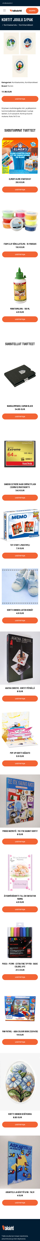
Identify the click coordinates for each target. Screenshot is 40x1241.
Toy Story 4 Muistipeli (20, 545)
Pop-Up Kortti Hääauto (20, 753)
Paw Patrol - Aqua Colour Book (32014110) (20, 1031)
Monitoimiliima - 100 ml (20, 308)
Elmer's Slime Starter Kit (20, 179)
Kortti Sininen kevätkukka (20, 1114)
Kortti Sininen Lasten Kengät (20, 610)
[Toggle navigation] (4, 10)
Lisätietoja (20, 99)
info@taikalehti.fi (7, 3)
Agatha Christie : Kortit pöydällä (20, 688)
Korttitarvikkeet (26, 25)
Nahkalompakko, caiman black (20, 406)
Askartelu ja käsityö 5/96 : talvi (20, 1192)
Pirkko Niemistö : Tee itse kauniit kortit (20, 831)
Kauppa (32, 11)
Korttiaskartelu (10, 25)
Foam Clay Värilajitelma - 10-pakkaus (20, 243)
